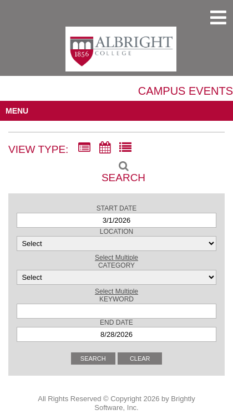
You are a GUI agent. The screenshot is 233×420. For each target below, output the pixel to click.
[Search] (116, 168)
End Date (116, 322)
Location (116, 231)
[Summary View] (84, 148)
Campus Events (185, 91)
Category (116, 265)
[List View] (125, 148)
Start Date (116, 208)
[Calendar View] (104, 148)
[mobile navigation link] (218, 17)
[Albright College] (120, 54)
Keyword (116, 299)
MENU (17, 110)
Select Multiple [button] (116, 258)
